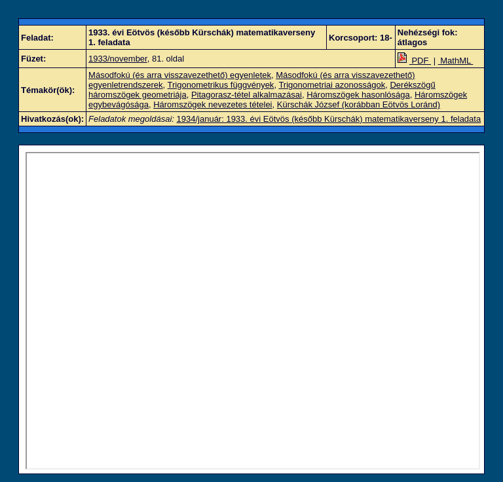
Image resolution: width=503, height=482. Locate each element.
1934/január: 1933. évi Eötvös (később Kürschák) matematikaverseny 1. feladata (329, 119)
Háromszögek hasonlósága (358, 95)
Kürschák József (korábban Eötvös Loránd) (358, 104)
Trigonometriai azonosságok (331, 85)
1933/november (117, 59)
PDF (414, 60)
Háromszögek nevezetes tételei (212, 104)
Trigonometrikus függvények (221, 85)
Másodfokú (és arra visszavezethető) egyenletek (179, 75)
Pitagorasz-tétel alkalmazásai (246, 95)
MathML (456, 60)
